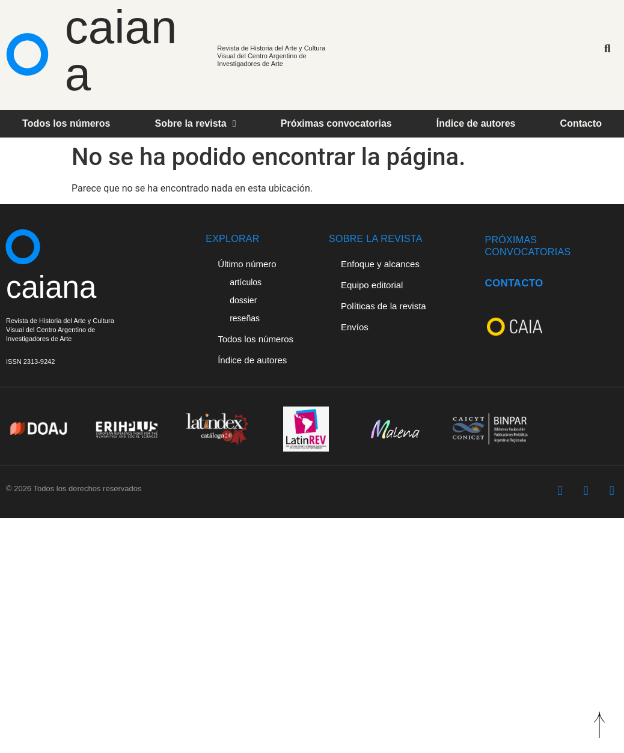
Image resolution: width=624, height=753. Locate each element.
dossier (243, 300)
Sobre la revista (195, 124)
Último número (247, 264)
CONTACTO (514, 283)
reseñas (245, 318)
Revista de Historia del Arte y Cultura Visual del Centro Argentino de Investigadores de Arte (271, 55)
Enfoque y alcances (380, 264)
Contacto (581, 123)
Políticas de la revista (383, 306)
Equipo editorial (372, 285)
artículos (246, 282)
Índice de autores (476, 123)
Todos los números (66, 123)
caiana (121, 50)
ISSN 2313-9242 (30, 361)
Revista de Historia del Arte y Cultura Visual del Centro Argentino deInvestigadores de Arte (60, 329)
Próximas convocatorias (336, 123)
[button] (607, 48)
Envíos (355, 327)
